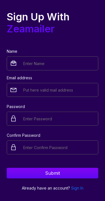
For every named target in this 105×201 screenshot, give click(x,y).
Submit (52, 173)
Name (12, 51)
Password (16, 106)
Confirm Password (23, 135)
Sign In (77, 188)
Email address (19, 77)
